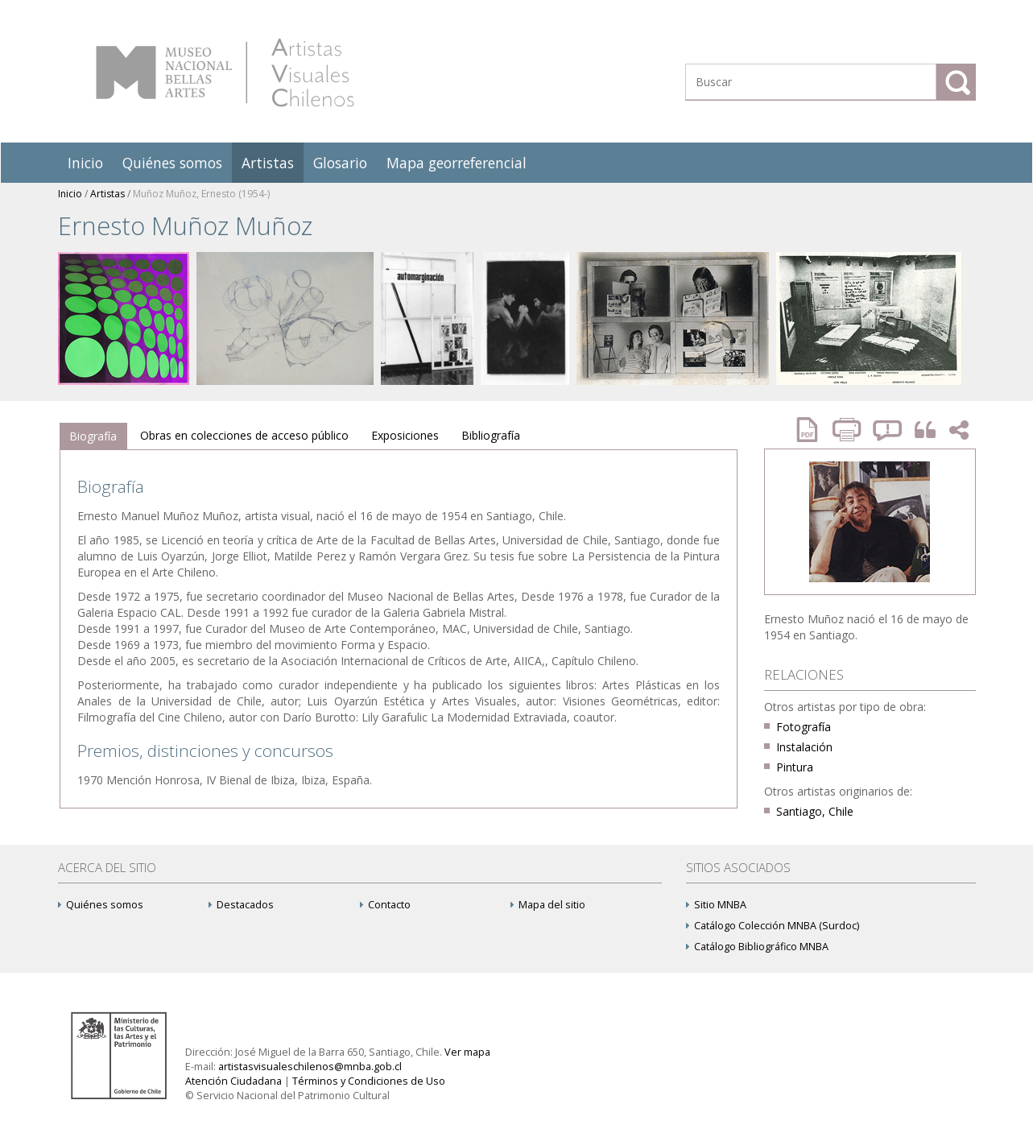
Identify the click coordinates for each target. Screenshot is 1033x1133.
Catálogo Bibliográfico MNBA (757, 946)
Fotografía (803, 726)
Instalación (804, 747)
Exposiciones (405, 435)
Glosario (340, 162)
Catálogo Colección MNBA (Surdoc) (772, 925)
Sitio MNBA (716, 905)
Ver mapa (467, 1052)
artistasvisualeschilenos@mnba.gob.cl (310, 1066)
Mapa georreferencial (456, 162)
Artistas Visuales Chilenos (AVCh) (225, 72)
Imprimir (849, 429)
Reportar (888, 429)
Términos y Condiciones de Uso (368, 1081)
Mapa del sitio (547, 905)
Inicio (85, 162)
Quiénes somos (172, 162)
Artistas (268, 162)
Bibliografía (490, 435)
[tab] (93, 436)
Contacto (385, 905)
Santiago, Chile (814, 811)
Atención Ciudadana (233, 1081)
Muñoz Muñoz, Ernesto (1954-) (201, 194)
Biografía (93, 436)
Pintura (794, 767)
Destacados (241, 905)
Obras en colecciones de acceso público (244, 435)
